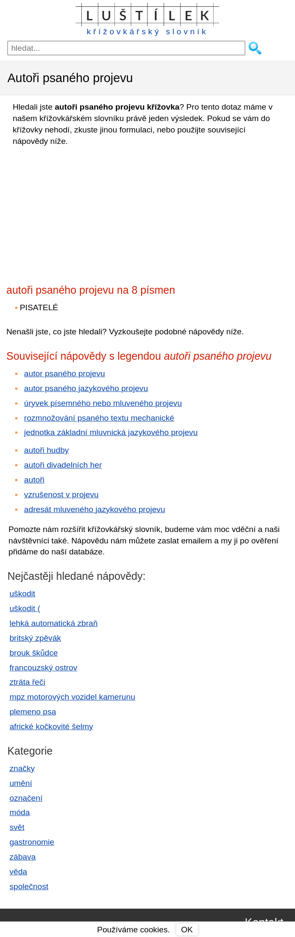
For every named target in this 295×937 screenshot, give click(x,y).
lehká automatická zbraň (53, 623)
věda (18, 871)
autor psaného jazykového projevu (86, 388)
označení (25, 798)
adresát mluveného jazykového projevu (94, 509)
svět (16, 827)
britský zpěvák (35, 638)
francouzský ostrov (43, 667)
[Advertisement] (80, 212)
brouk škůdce (33, 652)
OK (187, 929)
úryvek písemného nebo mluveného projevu (103, 403)
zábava (22, 856)
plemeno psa (32, 711)
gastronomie (31, 842)
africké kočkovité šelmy (51, 726)
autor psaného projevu (64, 373)
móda (19, 812)
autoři (34, 479)
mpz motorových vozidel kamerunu (72, 696)
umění (20, 783)
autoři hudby (46, 450)
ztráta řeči (27, 682)
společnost (28, 886)
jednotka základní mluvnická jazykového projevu (111, 432)
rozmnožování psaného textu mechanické (99, 417)
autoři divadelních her (63, 464)
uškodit (22, 593)
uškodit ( (24, 608)
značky (22, 768)
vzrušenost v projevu (61, 494)
